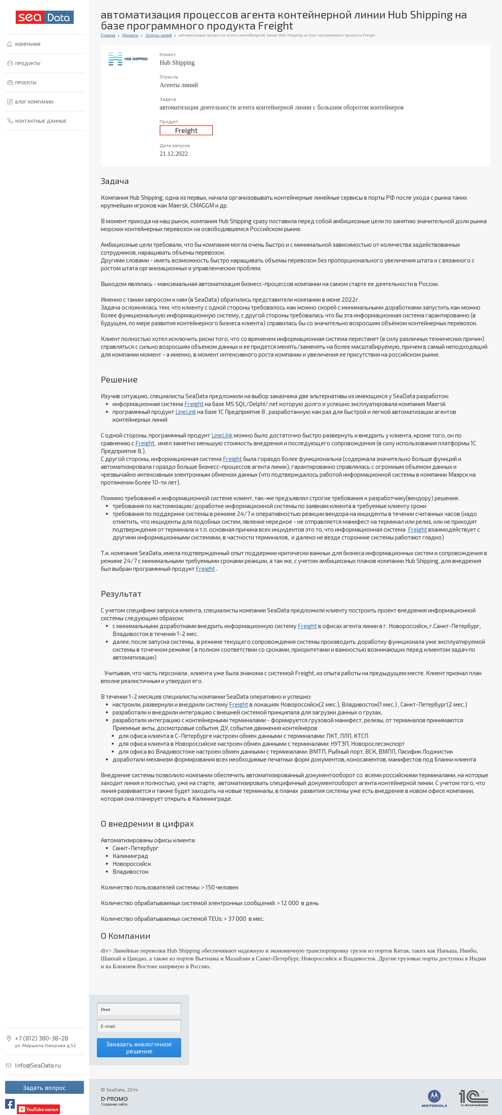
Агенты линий (159, 35)
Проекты (130, 35)
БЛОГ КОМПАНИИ (34, 101)
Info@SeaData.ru (38, 1065)
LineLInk (222, 435)
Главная (108, 35)
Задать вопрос (44, 1087)
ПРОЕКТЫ (25, 82)
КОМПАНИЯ (27, 44)
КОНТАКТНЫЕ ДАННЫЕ (41, 121)
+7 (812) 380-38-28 (41, 1038)
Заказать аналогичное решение (139, 1048)
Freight (194, 403)
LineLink (185, 411)
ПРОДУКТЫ (27, 63)
